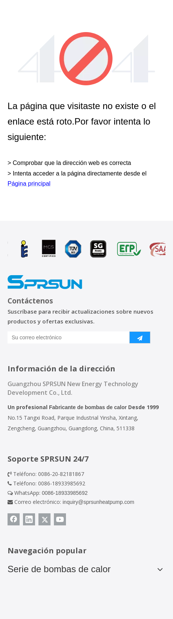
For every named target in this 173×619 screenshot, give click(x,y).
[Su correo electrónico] (67, 337)
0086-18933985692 (64, 493)
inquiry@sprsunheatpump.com (98, 502)
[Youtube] (60, 519)
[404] (86, 58)
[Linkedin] (29, 519)
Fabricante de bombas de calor (88, 407)
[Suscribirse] (139, 337)
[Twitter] (44, 519)
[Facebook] (14, 519)
